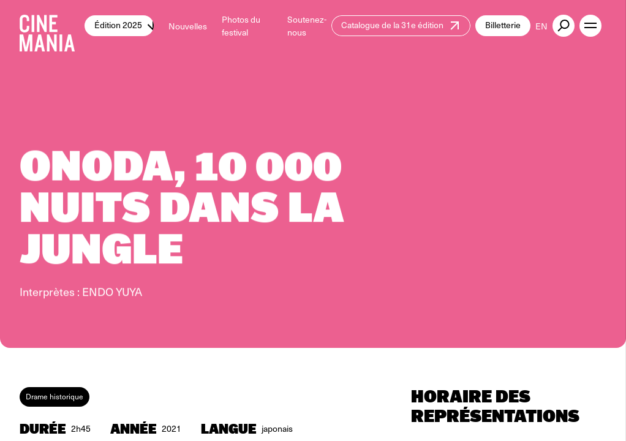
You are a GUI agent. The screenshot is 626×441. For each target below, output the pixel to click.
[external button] (563, 26)
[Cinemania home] (52, 25)
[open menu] (590, 26)
